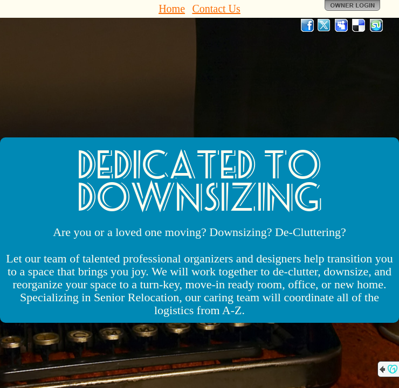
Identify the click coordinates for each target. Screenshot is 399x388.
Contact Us (216, 9)
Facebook (307, 25)
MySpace (341, 25)
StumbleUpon (376, 25)
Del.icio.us (359, 25)
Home (172, 9)
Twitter (324, 25)
